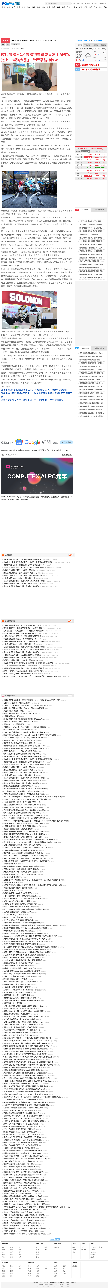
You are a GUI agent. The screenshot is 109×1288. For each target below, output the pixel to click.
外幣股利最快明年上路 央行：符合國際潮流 (20, 1134)
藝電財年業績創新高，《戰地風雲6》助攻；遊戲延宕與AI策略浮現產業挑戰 (32, 925)
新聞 (3, 44)
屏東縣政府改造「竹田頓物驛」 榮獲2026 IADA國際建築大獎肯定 (28, 1062)
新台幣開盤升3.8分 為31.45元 (15, 711)
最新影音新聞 (99, 348)
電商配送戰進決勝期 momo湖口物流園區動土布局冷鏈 (24, 1159)
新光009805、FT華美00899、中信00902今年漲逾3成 (23, 909)
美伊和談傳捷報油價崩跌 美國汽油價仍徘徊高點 (21, 923)
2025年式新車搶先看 (90, 69)
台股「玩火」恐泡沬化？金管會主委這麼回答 (28, 40)
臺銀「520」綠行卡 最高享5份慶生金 (17, 1035)
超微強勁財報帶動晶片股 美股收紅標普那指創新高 (23, 899)
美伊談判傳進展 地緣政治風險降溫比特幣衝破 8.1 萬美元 (25, 939)
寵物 (20, 1247)
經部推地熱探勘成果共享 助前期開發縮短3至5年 (22, 1137)
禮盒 (53, 450)
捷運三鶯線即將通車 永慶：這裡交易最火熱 (19, 982)
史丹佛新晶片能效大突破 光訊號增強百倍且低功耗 (22, 1210)
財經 (23, 7)
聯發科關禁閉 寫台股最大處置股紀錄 (18, 893)
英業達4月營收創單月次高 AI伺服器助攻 (19, 1110)
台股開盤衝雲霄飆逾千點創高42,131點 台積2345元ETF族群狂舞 (28, 840)
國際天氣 (93, 1254)
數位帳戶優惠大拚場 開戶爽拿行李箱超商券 (20, 872)
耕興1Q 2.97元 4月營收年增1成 (15, 979)
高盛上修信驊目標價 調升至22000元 (17, 1014)
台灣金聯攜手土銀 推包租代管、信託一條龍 (20, 1231)
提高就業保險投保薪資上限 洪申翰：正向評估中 (22, 586)
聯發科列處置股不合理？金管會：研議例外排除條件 (23, 575)
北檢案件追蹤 (96, 40)
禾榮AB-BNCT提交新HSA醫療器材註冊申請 (20, 904)
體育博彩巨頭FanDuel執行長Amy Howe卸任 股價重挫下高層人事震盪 (29, 735)
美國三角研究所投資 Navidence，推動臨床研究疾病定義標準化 (27, 952)
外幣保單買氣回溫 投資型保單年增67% (18, 963)
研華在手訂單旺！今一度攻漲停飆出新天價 (19, 751)
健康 (53, 7)
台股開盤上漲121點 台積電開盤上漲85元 (19, 740)
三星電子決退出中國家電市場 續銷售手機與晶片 (22, 869)
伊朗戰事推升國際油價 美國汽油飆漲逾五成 (19, 931)
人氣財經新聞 (99, 210)
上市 (66, 450)
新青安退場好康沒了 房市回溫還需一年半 (19, 1193)
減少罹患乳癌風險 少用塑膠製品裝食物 (93, 231)
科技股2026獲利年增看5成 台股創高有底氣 (19, 968)
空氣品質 (87, 45)
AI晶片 (47, 450)
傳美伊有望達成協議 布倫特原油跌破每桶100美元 (22, 1143)
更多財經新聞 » (67, 455)
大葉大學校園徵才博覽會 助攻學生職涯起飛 (19, 1033)
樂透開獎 (103, 45)
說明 (100, 3)
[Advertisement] (38, 523)
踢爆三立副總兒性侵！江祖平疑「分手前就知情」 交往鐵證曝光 (32, 400)
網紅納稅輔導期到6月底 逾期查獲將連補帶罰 (21, 866)
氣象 (92, 1244)
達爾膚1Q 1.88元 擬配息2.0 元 (15, 917)
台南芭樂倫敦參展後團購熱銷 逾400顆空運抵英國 (22, 960)
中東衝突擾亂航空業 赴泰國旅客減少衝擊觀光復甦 (23, 1156)
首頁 (3, 7)
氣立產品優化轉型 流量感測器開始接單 (18, 920)
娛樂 (58, 7)
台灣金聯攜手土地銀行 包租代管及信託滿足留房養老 (24, 1121)
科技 (28, 7)
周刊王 (22, 49)
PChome (87, 3)
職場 (38, 7)
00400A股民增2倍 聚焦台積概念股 (16, 984)
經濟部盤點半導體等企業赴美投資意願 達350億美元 (23, 719)
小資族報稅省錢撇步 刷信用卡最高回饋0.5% (20, 850)
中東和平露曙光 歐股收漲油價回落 (17, 966)
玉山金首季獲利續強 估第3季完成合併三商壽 (21, 1212)
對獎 (83, 1244)
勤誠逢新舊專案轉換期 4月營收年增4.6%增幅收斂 (23, 1151)
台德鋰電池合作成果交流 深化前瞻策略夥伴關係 (22, 636)
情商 (20, 1249)
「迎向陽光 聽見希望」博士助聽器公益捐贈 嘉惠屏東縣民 (25, 1043)
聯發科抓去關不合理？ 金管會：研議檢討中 (20, 570)
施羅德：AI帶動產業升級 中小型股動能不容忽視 (21, 990)
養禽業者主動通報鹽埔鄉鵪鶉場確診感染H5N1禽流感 (23, 1067)
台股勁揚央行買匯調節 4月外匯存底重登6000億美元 (23, 1116)
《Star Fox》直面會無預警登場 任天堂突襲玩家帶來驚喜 (24, 949)
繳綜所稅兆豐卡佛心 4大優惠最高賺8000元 (20, 874)
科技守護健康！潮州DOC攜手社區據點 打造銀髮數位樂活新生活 (27, 1046)
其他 (20, 1268)
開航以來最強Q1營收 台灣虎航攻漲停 (93, 413)
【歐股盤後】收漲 (10, 882)
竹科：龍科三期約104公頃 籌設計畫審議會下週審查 (23, 1202)
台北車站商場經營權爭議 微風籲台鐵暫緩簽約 (21, 1177)
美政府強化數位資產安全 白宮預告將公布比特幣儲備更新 (25, 799)
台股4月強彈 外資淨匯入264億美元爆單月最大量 (22, 1199)
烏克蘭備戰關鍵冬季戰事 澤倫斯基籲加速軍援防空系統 (24, 955)
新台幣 (41, 450)
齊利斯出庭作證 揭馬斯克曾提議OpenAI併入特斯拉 (23, 628)
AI (10, 450)
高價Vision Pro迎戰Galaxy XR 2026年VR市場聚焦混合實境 (25, 1094)
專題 (8, 7)
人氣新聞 (81, 210)
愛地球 (64, 1273)
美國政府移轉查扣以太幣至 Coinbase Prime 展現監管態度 (25, 928)
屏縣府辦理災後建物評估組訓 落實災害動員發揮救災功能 (25, 1051)
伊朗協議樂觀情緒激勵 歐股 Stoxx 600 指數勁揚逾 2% (24, 810)
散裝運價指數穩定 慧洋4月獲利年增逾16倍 (20, 573)
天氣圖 (92, 1257)
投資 (55, 1271)
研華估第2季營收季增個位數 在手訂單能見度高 (21, 1030)
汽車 (95, 7)
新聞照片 (31, 1262)
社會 (18, 7)
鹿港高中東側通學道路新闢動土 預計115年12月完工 (23, 1084)
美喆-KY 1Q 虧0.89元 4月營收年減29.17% (19, 976)
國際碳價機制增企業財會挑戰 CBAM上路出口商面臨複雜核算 (26, 1102)
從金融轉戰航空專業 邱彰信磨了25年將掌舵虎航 (21, 1191)
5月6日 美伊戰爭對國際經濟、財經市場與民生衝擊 (23, 1108)
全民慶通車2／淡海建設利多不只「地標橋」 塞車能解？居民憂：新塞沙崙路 (32, 885)
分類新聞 (5, 1244)
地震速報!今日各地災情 (89, 65)
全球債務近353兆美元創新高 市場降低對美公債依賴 (23, 631)
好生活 (64, 1266)
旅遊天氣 (93, 1252)
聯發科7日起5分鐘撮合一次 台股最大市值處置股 (22, 958)
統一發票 (84, 1249)
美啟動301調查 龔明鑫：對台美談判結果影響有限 (22, 815)
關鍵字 (74, 1262)
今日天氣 (79, 45)
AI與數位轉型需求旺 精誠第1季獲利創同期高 (21, 1000)
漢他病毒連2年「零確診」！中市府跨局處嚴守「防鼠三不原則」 (27, 1038)
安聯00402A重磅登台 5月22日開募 (16, 901)
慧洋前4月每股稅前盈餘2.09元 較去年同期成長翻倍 (23, 1180)
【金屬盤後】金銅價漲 (12, 877)
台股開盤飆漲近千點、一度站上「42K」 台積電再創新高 (25, 789)
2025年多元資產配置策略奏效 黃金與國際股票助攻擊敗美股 (26, 1105)
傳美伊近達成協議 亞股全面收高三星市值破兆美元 (23, 1118)
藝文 (64, 1268)
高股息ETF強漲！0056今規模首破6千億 (18, 1185)
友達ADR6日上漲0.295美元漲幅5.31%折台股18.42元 (23, 853)
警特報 (101, 1247)
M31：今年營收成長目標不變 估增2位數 (19, 1129)
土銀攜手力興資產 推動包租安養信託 (17, 987)
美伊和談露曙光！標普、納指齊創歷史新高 (19, 896)
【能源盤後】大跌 (10, 864)
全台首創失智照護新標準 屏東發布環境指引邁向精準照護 (25, 1049)
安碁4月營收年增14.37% (12, 915)
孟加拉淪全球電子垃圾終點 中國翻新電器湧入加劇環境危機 (25, 1086)
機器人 (14, 450)
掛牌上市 (59, 450)
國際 (33, 7)
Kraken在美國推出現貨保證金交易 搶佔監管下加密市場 (24, 818)
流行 (20, 1257)
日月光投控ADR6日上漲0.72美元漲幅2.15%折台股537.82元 (26, 861)
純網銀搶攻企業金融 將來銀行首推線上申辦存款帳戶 (24, 1011)
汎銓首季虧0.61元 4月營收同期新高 (16, 992)
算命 (73, 1247)
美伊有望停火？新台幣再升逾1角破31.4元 (19, 743)
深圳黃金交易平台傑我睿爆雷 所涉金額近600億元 (22, 754)
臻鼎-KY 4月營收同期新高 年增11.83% (18, 907)
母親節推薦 (80, 3)
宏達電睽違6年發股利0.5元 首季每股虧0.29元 (21, 1113)
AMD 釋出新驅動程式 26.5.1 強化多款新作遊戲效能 (23, 738)
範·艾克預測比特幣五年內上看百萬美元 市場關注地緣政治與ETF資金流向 (31, 947)
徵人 (76, 1282)
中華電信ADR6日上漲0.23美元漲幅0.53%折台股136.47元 (25, 848)
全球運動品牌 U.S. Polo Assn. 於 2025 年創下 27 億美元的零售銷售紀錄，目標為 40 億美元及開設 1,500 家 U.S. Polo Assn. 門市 (52, 1207)
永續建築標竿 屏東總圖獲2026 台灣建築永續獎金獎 (22, 1059)
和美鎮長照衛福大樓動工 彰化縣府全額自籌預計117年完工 (25, 1075)
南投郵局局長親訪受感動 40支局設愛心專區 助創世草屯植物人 (27, 1041)
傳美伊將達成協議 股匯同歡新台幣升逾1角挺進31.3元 (24, 565)
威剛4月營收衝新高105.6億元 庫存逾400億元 (21, 1223)
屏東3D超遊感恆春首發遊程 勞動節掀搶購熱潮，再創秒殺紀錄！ (27, 1078)
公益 (64, 1271)
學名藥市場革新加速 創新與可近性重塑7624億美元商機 (24, 1089)
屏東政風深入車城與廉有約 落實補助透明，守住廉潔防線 (25, 1073)
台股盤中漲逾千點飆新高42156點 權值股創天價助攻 (23, 668)
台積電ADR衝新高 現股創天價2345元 (18, 703)
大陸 (105, 7)
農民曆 (79, 40)
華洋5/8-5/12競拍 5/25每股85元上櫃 (17, 912)
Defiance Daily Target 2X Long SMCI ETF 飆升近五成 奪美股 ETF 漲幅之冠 (32, 797)
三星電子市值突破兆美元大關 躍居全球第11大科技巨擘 (24, 732)
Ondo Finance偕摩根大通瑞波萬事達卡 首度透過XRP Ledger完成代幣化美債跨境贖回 (36, 821)
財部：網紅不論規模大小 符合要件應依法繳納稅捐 (23, 1218)
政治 (13, 7)
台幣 (36, 450)
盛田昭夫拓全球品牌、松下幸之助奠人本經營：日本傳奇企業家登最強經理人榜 (33, 1097)
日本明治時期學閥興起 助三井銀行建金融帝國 (20, 1100)
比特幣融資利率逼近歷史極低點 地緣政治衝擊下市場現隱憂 (25, 941)
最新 (3, 1247)
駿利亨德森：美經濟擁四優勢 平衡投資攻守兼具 (21, 974)
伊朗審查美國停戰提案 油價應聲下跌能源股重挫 (21, 944)
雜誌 (90, 7)
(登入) (105, 3)
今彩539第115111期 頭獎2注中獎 (16, 995)
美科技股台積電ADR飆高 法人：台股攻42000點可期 (23, 708)
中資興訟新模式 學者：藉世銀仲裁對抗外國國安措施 (23, 807)
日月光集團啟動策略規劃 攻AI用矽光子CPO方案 (22, 625)
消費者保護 (53, 1282)
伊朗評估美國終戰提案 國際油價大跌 (18, 888)
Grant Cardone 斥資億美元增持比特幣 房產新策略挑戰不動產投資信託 (30, 936)
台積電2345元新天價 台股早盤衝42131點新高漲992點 (24, 705)
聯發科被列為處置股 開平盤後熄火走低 (18, 714)
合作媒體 (94, 3)
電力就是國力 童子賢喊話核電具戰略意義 (19, 1169)
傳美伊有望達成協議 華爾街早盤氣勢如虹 (19, 998)
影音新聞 (5, 1262)
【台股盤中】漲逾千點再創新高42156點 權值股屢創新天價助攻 (28, 562)
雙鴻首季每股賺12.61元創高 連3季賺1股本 (20, 1132)
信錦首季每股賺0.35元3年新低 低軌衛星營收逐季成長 (24, 1228)
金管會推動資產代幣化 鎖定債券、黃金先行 (20, 1226)
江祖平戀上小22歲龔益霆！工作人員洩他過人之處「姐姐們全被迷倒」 (35, 390)
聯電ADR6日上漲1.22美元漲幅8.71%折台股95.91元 (23, 856)
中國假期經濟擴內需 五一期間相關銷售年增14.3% (22, 633)
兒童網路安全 (60, 1282)
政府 (100, 7)
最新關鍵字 (75, 1266)
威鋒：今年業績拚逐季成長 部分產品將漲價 (20, 1124)
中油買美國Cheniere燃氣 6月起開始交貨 (19, 578)
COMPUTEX (28, 450)
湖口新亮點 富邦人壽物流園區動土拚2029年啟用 (22, 1175)
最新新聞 (82, 348)
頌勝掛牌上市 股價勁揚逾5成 (15, 724)
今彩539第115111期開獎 (12, 1003)
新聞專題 (57, 1244)
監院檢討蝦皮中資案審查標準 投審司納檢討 (20, 1027)
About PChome (70, 1282)
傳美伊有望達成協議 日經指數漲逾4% (18, 730)
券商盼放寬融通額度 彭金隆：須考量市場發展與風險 (24, 567)
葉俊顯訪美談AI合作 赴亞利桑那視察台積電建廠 (22, 559)
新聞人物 (39, 1244)
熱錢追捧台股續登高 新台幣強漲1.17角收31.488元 (23, 1153)
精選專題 (56, 1247)
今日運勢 (86, 40)
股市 (74, 3)
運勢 (43, 7)
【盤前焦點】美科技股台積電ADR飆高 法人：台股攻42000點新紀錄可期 (31, 700)
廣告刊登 (46, 1282)
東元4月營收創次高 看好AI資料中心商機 (19, 1008)
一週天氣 (93, 1249)
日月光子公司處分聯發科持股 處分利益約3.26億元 (23, 1006)
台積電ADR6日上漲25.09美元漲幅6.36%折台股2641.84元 (25, 858)
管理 (55, 1273)
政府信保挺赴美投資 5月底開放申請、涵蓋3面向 (22, 837)
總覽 (55, 1266)
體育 (63, 7)
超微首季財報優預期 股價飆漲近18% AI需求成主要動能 (24, 834)
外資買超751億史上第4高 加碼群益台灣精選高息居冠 (24, 1204)
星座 (48, 7)
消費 (80, 7)
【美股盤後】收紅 (10, 890)
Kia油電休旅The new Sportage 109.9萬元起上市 (21, 971)
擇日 (73, 1252)
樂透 (82, 1247)
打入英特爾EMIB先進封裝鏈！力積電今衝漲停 (20, 666)
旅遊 (85, 7)
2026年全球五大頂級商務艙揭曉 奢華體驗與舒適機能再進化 (26, 1092)
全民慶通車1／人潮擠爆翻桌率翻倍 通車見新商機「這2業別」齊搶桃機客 (31, 880)
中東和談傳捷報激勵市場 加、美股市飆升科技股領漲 (23, 933)
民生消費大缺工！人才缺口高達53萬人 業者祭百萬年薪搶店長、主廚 (30, 676)
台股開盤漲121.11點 (11, 716)
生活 (68, 7)
